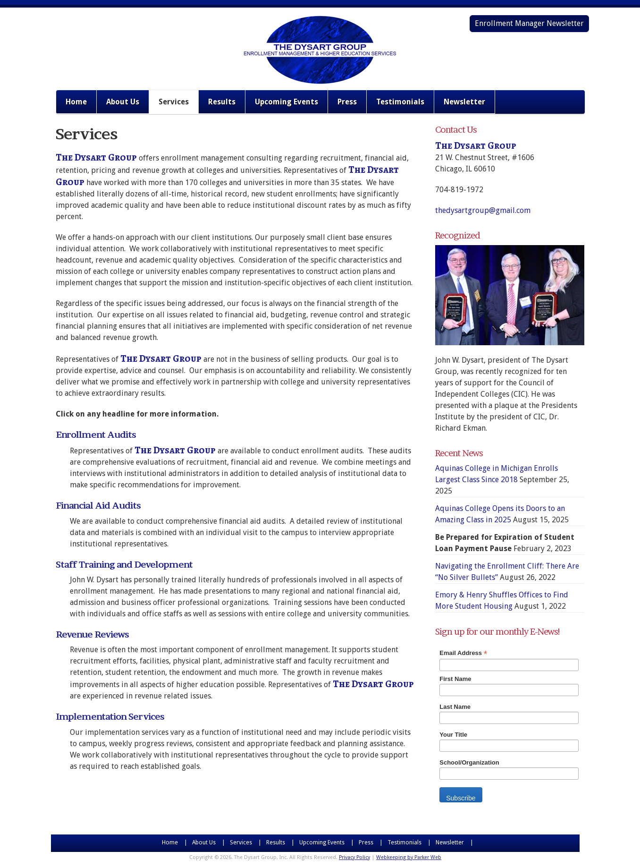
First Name (455, 678)
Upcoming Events (286, 101)
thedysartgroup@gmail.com (483, 210)
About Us (122, 101)
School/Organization (469, 762)
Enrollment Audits (96, 434)
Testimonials (400, 101)
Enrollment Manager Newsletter (529, 23)
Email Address (463, 653)
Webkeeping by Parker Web (408, 857)
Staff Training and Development (124, 564)
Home (76, 101)
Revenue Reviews (92, 634)
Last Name (455, 706)
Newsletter (464, 101)
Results (222, 101)
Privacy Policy (354, 857)
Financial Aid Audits (98, 505)
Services (174, 101)
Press (347, 101)
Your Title (453, 734)
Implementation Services (110, 716)
